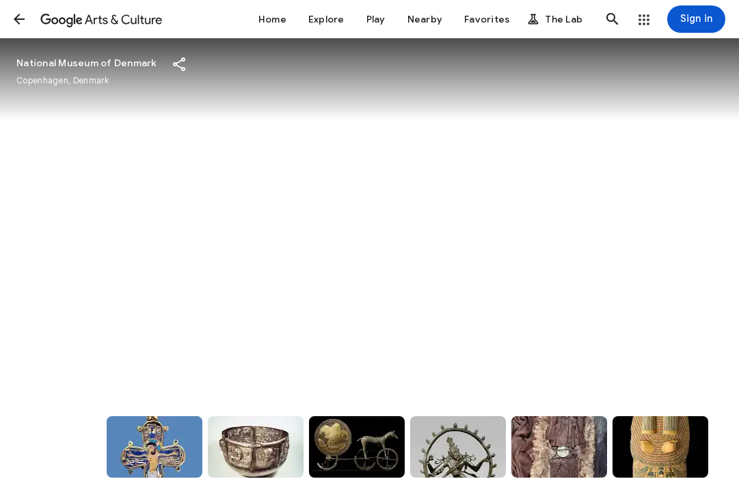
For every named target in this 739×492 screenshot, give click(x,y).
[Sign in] (696, 19)
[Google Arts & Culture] (101, 19)
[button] (19, 19)
